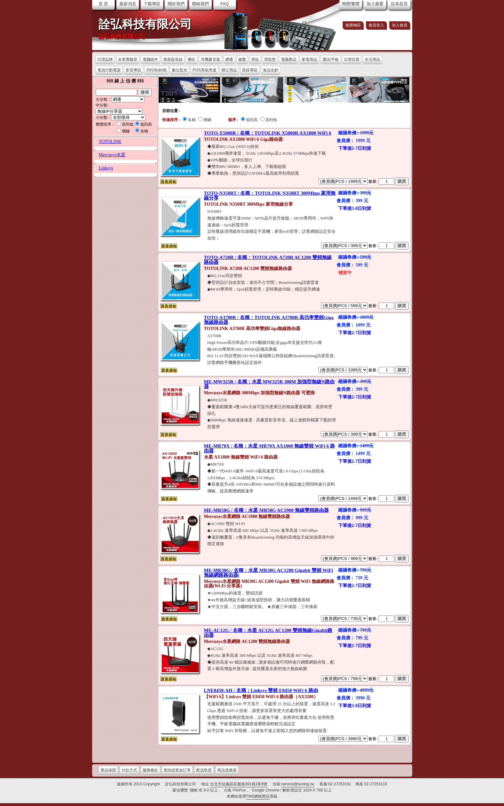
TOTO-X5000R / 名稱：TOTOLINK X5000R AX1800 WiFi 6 (267, 133)
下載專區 (152, 3)
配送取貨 (204, 770)
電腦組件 (150, 59)
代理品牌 (105, 59)
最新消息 (127, 3)
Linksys (106, 168)
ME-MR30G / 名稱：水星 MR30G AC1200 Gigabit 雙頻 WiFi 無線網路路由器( (268, 573)
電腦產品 (288, 59)
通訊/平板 (330, 59)
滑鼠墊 (270, 59)
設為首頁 (399, 3)
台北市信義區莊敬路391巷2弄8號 (238, 784)
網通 (229, 59)
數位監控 (180, 70)
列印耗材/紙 (156, 70)
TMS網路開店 (258, 796)
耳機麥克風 (210, 59)
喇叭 (192, 59)
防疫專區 (250, 70)
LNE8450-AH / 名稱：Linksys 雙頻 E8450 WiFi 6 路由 (261, 690)
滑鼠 (255, 59)
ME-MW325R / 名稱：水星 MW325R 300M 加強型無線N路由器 (269, 384)
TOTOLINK (110, 141)
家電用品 (309, 59)
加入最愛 (375, 3)
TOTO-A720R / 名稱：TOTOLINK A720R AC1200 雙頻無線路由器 (268, 260)
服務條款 (150, 770)
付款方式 (129, 770)
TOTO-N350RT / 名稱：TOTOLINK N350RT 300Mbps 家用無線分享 (270, 196)
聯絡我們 (200, 3)
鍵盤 (242, 59)
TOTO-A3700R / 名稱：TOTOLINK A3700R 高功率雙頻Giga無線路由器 (269, 320)
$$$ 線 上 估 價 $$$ (125, 80)
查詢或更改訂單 (177, 770)
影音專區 (133, 70)
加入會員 (399, 25)
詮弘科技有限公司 (145, 24)
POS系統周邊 (204, 70)
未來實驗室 (127, 59)
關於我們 (176, 3)
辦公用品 (229, 70)
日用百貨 (351, 59)
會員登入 (376, 25)
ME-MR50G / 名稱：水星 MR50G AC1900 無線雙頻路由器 (266, 510)
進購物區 (353, 25)
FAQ (224, 3)
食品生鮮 (270, 70)
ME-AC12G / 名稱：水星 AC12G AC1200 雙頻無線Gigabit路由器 (268, 633)
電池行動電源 (109, 70)
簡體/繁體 (351, 3)
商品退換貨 (227, 770)
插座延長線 (173, 59)
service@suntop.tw (297, 784)
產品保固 (108, 770)
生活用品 (372, 59)
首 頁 (103, 3)
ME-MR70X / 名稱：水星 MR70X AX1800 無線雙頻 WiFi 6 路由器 (269, 448)
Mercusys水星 (112, 154)
